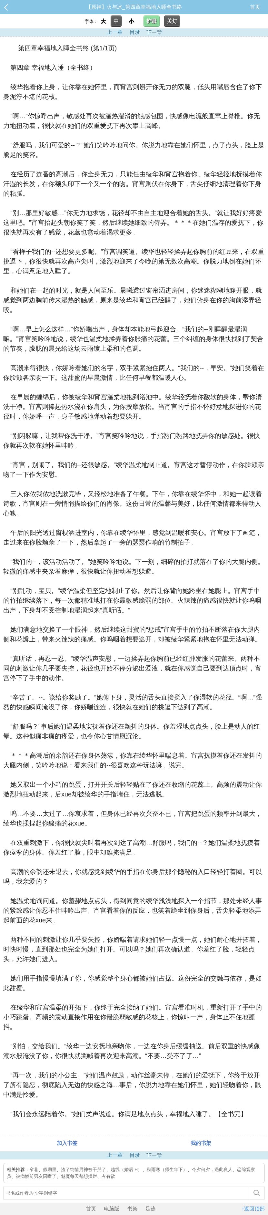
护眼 (151, 21)
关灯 (172, 21)
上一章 (115, 32)
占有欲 (108, 1176)
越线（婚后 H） (126, 1169)
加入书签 (67, 1143)
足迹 (150, 1208)
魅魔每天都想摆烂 (79, 1176)
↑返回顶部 (253, 1208)
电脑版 (111, 1208)
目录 (135, 32)
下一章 (154, 32)
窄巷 (33, 1169)
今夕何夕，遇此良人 (212, 1169)
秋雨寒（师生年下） (167, 1169)
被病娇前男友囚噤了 (36, 1176)
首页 (255, 7)
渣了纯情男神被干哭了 (83, 1169)
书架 (132, 1208)
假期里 (49, 1169)
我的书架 (201, 1143)
